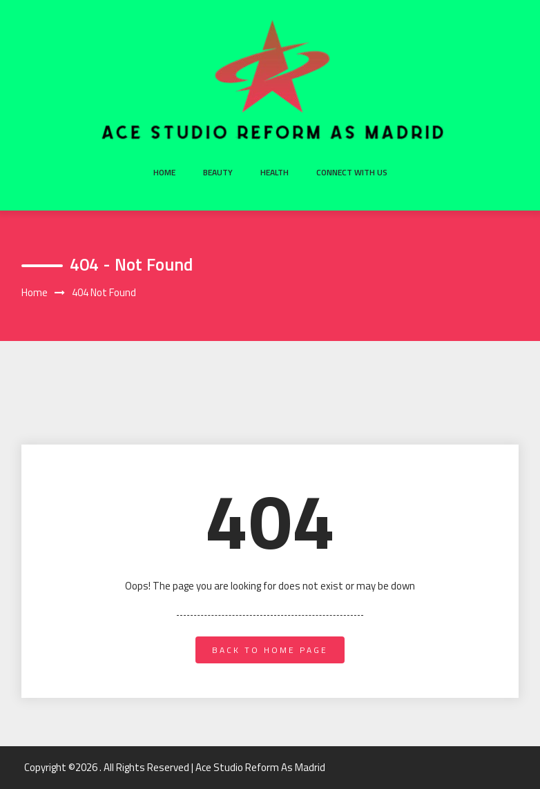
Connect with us (351, 172)
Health (274, 172)
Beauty (218, 172)
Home (164, 172)
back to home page (270, 649)
